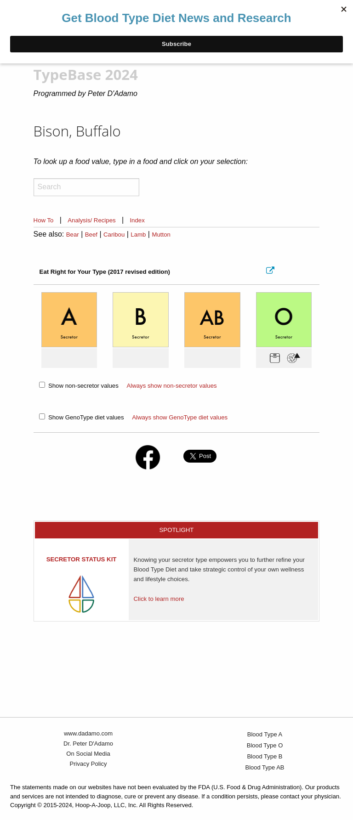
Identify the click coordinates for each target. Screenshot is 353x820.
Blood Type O (265, 745)
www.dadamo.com (88, 733)
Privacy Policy (88, 763)
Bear (72, 234)
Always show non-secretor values (171, 385)
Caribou (114, 234)
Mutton (161, 234)
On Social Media (88, 753)
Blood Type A (264, 734)
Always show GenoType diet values (180, 417)
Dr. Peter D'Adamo (88, 743)
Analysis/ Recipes (91, 220)
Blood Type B (264, 756)
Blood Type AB (264, 767)
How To (44, 220)
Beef (91, 234)
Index (137, 220)
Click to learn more (158, 598)
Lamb (138, 234)
